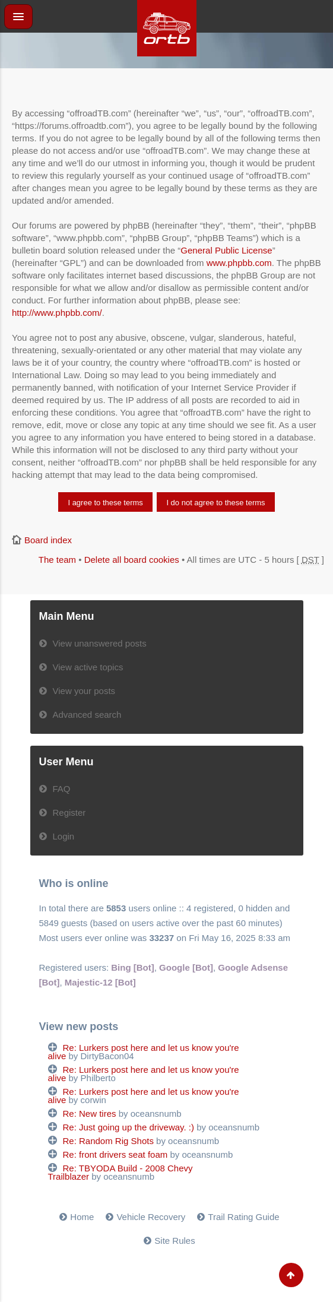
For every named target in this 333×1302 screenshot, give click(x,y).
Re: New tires (89, 1113)
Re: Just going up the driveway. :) (129, 1127)
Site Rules (174, 1241)
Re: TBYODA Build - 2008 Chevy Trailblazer (120, 1172)
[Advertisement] (167, 83)
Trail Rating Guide (243, 1217)
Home (82, 1217)
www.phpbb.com (239, 263)
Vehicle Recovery (150, 1217)
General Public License (226, 250)
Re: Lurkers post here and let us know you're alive (143, 1052)
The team (57, 560)
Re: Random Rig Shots (108, 1141)
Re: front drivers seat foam (115, 1154)
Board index (48, 540)
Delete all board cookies (131, 560)
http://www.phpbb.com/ (57, 313)
